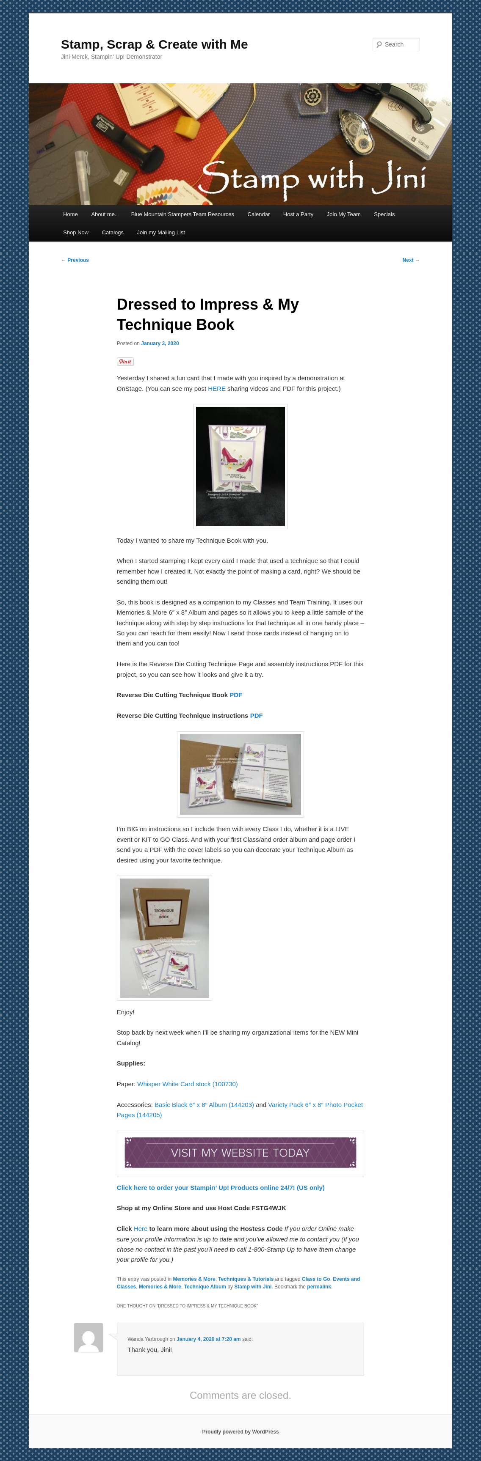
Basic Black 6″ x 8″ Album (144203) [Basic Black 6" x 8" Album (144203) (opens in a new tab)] (204, 1104)
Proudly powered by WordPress (240, 1432)
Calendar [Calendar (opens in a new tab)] (259, 214)
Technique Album (205, 1287)
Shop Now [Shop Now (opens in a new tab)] (75, 232)
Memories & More (194, 1279)
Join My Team (344, 214)
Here (141, 1228)
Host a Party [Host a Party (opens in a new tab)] (298, 214)
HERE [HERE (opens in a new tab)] (217, 388)
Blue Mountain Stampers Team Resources (182, 214)
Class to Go (316, 1279)
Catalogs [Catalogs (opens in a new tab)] (113, 232)
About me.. (104, 214)
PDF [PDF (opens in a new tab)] (235, 694)
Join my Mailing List (161, 232)
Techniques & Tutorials (246, 1279)
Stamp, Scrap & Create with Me (154, 44)
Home (70, 214)
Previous (75, 260)
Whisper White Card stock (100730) (187, 1084)
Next (411, 260)
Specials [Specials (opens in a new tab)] (384, 214)
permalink (319, 1287)
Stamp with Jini (252, 1287)
